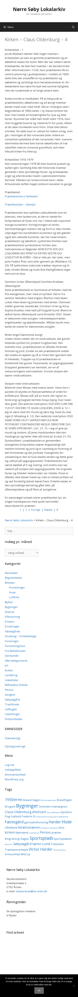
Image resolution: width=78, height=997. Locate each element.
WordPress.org (14, 779)
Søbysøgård (12, 699)
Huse (12, 592)
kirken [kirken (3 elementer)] (10, 832)
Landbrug (11, 675)
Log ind (9, 765)
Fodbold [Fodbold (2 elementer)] (16, 816)
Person (9, 690)
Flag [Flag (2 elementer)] (7, 816)
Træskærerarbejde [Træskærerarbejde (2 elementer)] (16, 849)
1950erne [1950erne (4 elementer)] (13, 799)
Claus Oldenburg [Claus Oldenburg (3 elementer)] (18, 812)
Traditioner (12, 704)
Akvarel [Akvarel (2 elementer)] (27, 800)
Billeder (10, 582)
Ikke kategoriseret (16, 660)
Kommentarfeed (15, 774)
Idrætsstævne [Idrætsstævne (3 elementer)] (29, 827)
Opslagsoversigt (15, 746)
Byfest (9, 602)
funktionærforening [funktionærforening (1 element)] (44, 817)
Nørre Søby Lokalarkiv (39, 9)
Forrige (35, 510)
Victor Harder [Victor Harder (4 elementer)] (41, 849)
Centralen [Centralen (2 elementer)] (45, 806)
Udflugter (11, 709)
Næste (48, 510)
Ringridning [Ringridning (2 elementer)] (12, 839)
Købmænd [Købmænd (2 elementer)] (21, 832)
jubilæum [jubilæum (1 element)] (54, 828)
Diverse (9, 612)
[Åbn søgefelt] (73, 27)
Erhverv (9, 621)
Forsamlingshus (15, 646)
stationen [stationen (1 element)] (9, 844)
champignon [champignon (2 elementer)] (59, 806)
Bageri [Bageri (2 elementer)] (37, 800)
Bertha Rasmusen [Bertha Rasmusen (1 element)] (48, 800)
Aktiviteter (11, 573)
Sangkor (10, 694)
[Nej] (74, 985)
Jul (6, 665)
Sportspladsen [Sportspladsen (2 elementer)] (63, 839)
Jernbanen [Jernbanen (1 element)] (44, 828)
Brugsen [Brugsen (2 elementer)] (10, 806)
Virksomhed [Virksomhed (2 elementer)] (12, 854)
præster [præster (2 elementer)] (56, 832)
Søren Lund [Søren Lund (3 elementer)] (41, 844)
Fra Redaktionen (15, 651)
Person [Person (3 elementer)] (45, 832)
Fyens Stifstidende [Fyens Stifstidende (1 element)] (60, 817)
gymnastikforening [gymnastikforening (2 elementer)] (36, 822)
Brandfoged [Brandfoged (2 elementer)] (64, 800)
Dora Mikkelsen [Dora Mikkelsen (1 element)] (53, 812)
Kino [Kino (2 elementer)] (61, 827)
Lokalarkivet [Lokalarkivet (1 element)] (34, 833)
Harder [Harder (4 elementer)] (55, 821)
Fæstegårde (12, 631)
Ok (39, 990)
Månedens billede (16, 685)
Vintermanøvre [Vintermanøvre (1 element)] (59, 850)
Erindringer (12, 626)
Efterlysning (12, 616)
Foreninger (12, 641)
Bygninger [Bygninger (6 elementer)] (27, 806)
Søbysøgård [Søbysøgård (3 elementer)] (22, 844)
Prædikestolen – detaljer (20, 204)
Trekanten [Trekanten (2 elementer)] (57, 844)
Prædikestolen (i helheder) (21, 196)
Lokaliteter (11, 680)
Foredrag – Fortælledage (20, 636)
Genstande (11, 655)
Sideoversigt (12, 738)
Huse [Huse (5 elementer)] (67, 822)
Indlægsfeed (13, 769)
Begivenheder (13, 578)
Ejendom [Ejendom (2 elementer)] (66, 812)
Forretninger (17, 587)
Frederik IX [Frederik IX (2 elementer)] (28, 816)
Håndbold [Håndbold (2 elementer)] (11, 827)
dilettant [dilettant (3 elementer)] (39, 812)
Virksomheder (14, 719)
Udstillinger (12, 714)
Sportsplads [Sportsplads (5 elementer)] (41, 838)
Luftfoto (14, 597)
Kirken (9, 670)
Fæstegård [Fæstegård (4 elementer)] (14, 821)
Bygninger (11, 607)
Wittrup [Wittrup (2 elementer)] (25, 854)
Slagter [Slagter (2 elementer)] (24, 839)
